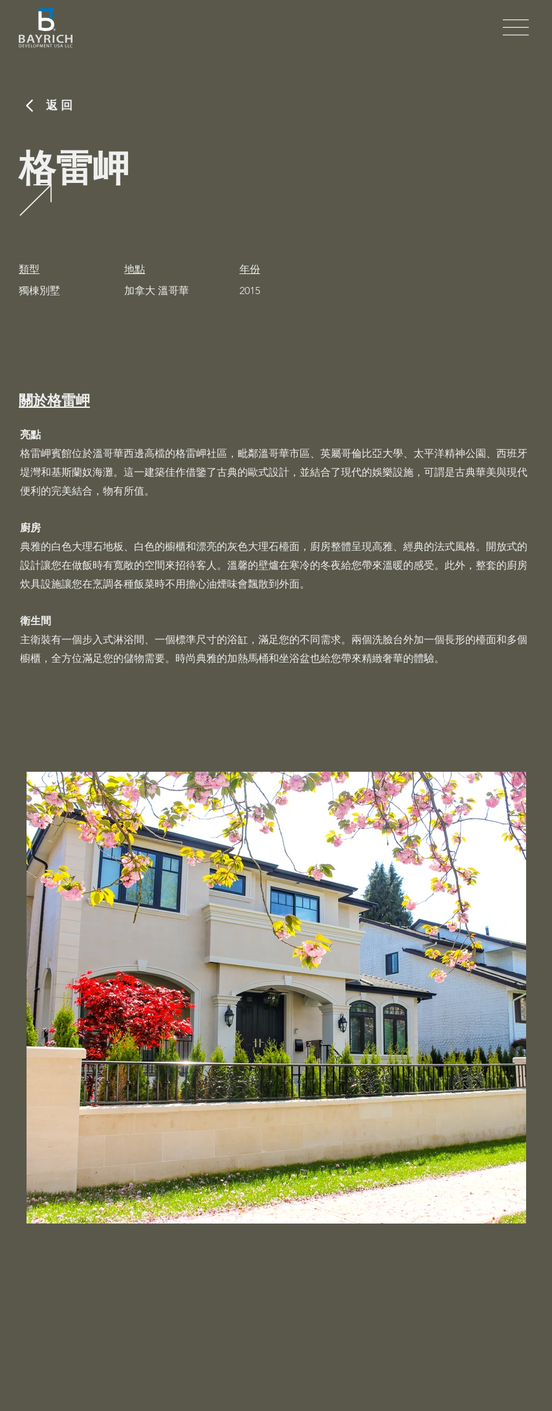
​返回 (61, 105)
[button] (516, 27)
